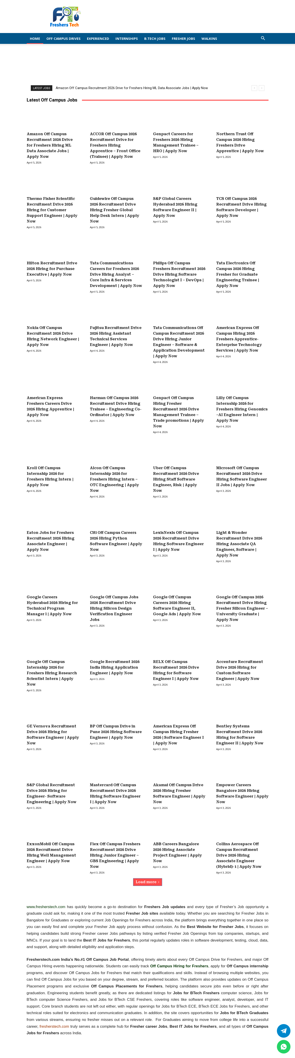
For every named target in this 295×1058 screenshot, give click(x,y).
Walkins (209, 38)
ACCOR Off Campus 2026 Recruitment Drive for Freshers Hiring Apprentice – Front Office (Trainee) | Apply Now (115, 145)
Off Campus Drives (63, 38)
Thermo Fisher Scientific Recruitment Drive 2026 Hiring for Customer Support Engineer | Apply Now (52, 209)
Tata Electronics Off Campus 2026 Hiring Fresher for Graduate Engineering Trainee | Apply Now (237, 274)
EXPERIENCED (98, 38)
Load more (148, 882)
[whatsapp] (283, 1046)
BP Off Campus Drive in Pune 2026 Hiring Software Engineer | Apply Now (116, 732)
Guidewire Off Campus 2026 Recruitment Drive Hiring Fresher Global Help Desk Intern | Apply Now (114, 209)
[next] (261, 88)
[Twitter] (283, 1031)
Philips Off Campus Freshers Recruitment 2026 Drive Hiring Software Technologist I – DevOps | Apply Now (179, 274)
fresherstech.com (54, 1026)
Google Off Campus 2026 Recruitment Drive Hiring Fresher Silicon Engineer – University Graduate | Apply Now (242, 608)
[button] (263, 38)
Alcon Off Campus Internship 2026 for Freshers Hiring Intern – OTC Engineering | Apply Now (114, 479)
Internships (126, 38)
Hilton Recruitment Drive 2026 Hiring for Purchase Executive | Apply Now (52, 269)
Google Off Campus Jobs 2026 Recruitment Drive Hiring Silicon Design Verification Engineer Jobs (114, 608)
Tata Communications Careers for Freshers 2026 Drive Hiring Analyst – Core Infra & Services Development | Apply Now (116, 274)
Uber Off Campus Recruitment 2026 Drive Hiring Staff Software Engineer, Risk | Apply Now (176, 479)
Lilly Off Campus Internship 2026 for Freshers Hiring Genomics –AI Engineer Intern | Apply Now (242, 409)
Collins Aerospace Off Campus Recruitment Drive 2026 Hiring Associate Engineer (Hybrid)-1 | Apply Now (238, 855)
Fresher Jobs (183, 38)
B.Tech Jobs (154, 38)
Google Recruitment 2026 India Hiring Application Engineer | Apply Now (114, 667)
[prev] (254, 88)
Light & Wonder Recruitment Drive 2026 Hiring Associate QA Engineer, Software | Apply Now (239, 543)
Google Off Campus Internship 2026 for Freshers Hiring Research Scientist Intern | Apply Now (52, 673)
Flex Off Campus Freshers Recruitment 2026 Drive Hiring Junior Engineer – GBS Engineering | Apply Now (115, 855)
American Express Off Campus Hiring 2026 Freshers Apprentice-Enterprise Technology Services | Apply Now (239, 339)
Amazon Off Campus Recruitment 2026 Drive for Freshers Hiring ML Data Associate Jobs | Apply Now (132, 88)
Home (35, 38)
